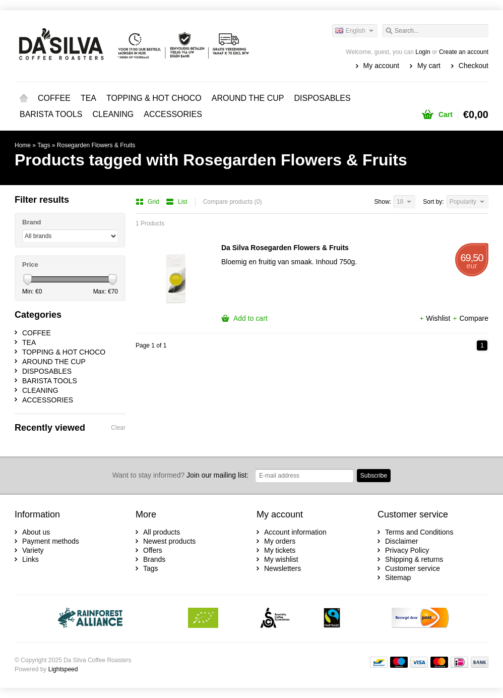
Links (30, 559)
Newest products (169, 541)
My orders (279, 541)
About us (36, 532)
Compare (470, 318)
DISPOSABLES (322, 98)
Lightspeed (63, 669)
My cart (429, 66)
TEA (88, 98)
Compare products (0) (232, 201)
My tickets (279, 550)
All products (161, 532)
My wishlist (281, 559)
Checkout (473, 66)
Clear (118, 427)
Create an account (463, 51)
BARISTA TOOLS (51, 114)
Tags (43, 145)
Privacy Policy (407, 550)
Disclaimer (401, 541)
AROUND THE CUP (248, 98)
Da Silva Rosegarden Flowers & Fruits (285, 248)
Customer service (412, 568)
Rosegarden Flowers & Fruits (96, 145)
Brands (154, 559)
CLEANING (113, 114)
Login (422, 51)
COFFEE (54, 98)
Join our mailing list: (180, 475)
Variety (33, 550)
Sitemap (398, 577)
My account (381, 66)
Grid (148, 201)
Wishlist (435, 318)
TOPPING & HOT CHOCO (154, 98)
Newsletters (282, 568)
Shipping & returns (414, 559)
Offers (152, 550)
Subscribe (373, 475)
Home (24, 98)
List (176, 201)
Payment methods (50, 541)
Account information (295, 532)
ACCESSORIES (173, 114)
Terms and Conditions (419, 532)
